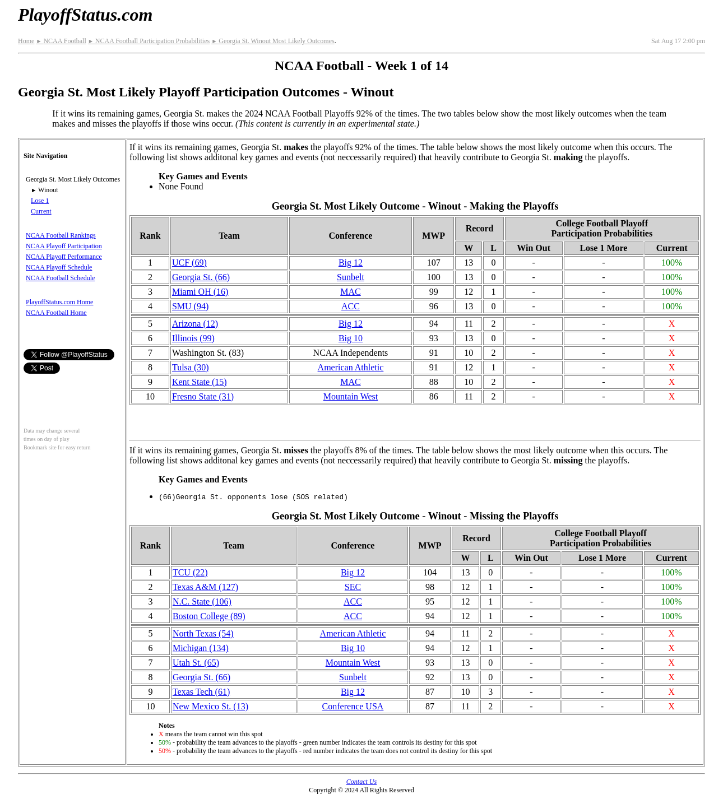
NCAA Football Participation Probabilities (149, 41)
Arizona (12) (195, 323)
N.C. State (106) (202, 601)
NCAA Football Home (56, 313)
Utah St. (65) (196, 662)
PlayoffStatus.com (85, 14)
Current (41, 211)
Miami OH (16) (200, 291)
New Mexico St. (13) (210, 706)
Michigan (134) (201, 648)
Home (26, 41)
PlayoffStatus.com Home (59, 302)
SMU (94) (190, 306)
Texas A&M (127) (205, 587)
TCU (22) (190, 572)
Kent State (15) (199, 382)
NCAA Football (61, 41)
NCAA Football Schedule (60, 278)
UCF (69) (189, 262)
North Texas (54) (203, 633)
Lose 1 (40, 201)
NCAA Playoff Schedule (59, 267)
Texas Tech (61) (201, 691)
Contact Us (361, 782)
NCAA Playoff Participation (64, 246)
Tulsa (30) (190, 367)
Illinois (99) (193, 338)
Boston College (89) (209, 616)
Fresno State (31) (203, 396)
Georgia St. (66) (201, 277)
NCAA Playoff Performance (64, 257)
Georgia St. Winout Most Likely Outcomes (272, 41)
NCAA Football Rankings (61, 235)
